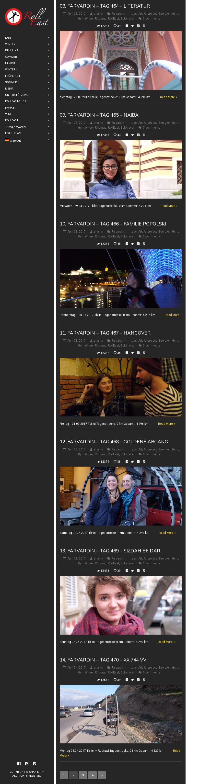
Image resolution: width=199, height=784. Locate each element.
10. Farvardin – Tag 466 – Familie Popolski (113, 224)
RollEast (113, 18)
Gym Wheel (86, 18)
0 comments (151, 18)
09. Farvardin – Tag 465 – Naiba (99, 115)
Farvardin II (119, 13)
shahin (98, 13)
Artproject (150, 13)
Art (140, 13)
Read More (167, 97)
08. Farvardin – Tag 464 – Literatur (105, 6)
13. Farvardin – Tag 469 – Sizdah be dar (110, 551)
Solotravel (127, 18)
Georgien (164, 13)
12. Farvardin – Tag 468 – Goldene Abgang (114, 442)
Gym (175, 13)
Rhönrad (100, 18)
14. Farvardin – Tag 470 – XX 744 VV (103, 660)
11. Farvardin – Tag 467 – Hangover (105, 333)
